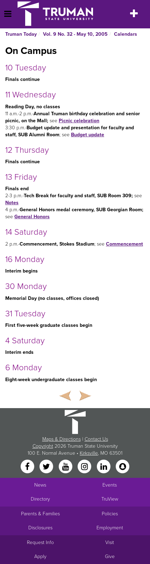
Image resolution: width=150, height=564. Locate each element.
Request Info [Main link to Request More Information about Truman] (40, 542)
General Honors (32, 217)
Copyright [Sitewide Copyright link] (43, 446)
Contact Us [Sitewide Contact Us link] (96, 439)
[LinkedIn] (104, 467)
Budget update (87, 135)
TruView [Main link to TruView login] (109, 499)
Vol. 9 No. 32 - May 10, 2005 (75, 34)
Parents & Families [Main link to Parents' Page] (40, 514)
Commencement (124, 244)
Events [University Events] (109, 485)
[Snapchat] (122, 467)
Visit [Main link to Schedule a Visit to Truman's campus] (109, 542)
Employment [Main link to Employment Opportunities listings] (110, 528)
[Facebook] (28, 467)
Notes (12, 203)
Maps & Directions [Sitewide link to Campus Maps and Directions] (61, 439)
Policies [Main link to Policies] (110, 514)
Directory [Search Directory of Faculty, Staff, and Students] (40, 499)
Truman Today (21, 34)
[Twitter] (47, 467)
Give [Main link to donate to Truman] (110, 556)
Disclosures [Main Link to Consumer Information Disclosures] (40, 528)
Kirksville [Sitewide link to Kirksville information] (89, 453)
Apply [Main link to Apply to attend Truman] (40, 556)
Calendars (125, 34)
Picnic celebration (79, 121)
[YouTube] (66, 467)
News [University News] (40, 485)
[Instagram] (85, 467)
